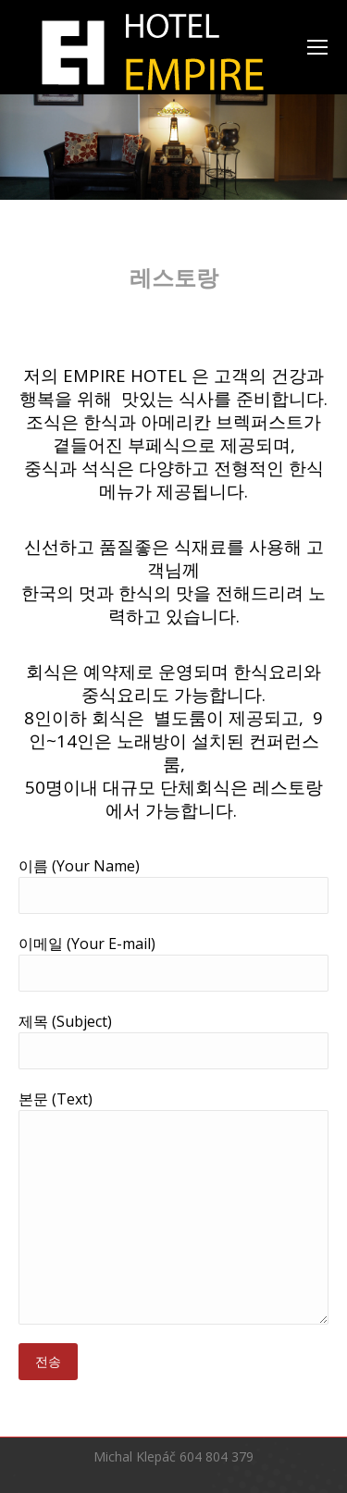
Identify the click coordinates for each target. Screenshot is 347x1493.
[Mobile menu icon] (317, 47)
